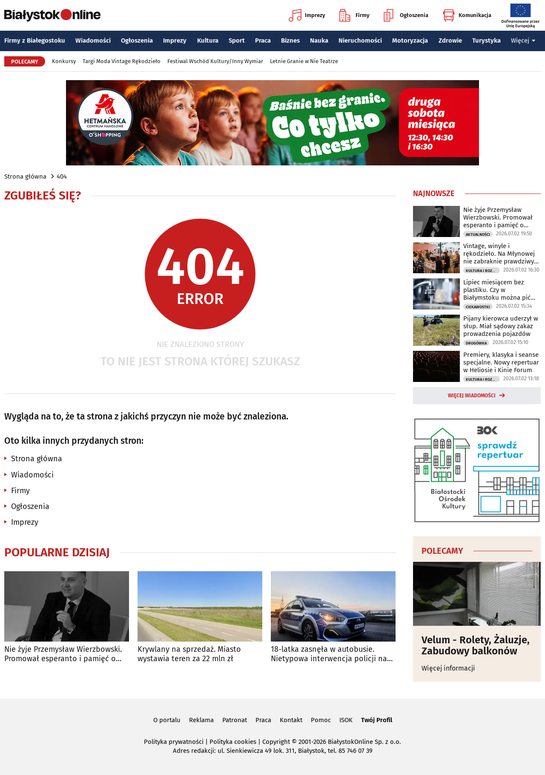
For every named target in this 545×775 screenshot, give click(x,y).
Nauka (319, 40)
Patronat (234, 720)
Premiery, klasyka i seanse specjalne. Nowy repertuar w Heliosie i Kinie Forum (501, 362)
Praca (263, 40)
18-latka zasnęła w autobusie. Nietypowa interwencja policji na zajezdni (329, 654)
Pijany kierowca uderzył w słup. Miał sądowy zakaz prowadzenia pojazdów (500, 326)
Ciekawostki (478, 307)
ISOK (346, 720)
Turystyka (486, 40)
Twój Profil (376, 720)
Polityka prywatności (174, 742)
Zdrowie (450, 40)
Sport (237, 40)
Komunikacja (466, 15)
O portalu (167, 720)
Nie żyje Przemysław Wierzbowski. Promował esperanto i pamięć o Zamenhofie (63, 654)
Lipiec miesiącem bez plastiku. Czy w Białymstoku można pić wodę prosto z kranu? (497, 289)
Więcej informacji (448, 668)
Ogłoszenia (406, 15)
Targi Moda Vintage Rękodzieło (122, 61)
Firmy (354, 15)
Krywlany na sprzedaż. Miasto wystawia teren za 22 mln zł (189, 654)
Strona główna (25, 176)
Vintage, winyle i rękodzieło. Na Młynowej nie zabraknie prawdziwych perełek (502, 253)
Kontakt (291, 720)
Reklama (201, 720)
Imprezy (307, 15)
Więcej (523, 40)
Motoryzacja (410, 40)
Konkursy (64, 61)
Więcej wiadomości (472, 396)
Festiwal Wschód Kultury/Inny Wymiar (215, 61)
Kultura (207, 40)
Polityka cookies (232, 742)
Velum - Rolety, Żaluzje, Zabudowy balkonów (476, 645)
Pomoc (321, 720)
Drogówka (476, 343)
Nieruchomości (360, 40)
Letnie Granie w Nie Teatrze (304, 61)
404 (62, 176)
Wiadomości (93, 40)
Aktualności (478, 234)
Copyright (276, 742)
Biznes (290, 40)
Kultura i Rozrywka (483, 271)
